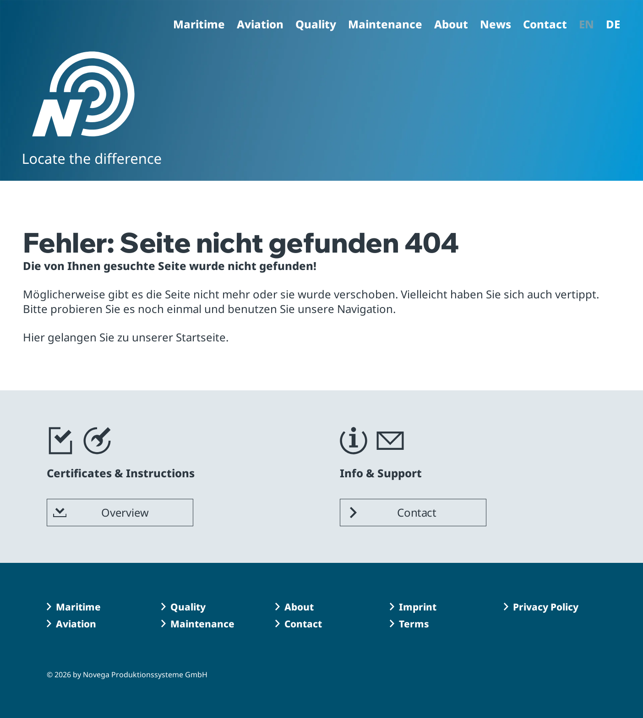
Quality (315, 25)
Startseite (201, 337)
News (495, 25)
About (451, 25)
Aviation (260, 25)
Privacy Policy (545, 606)
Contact (545, 25)
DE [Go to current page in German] (613, 25)
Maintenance (385, 25)
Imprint (417, 606)
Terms (414, 623)
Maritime (199, 25)
